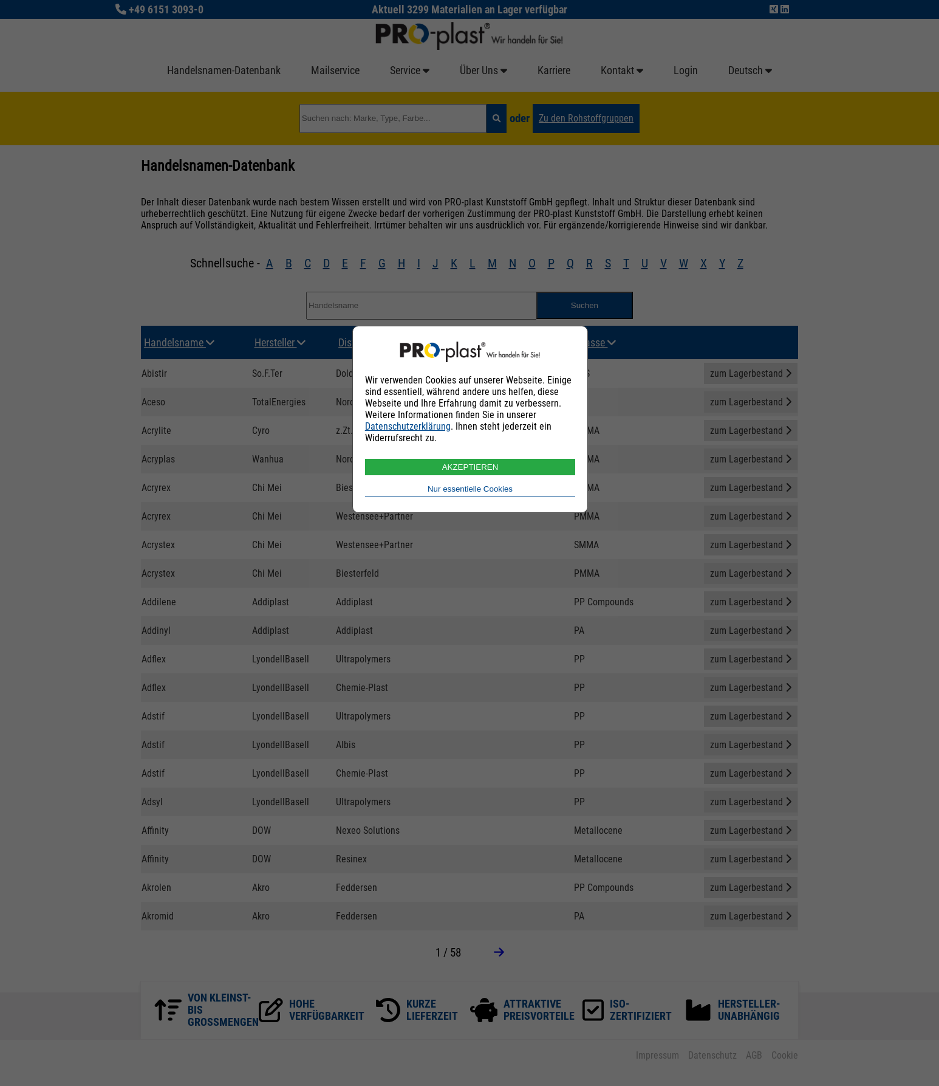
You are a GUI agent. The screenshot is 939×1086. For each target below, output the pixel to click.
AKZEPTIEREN (470, 467)
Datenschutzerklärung (408, 426)
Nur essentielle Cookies (470, 488)
